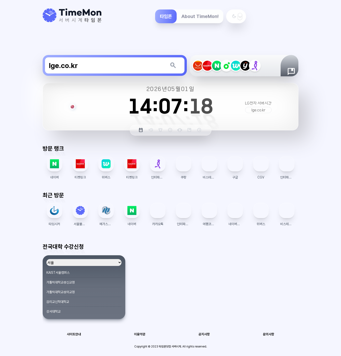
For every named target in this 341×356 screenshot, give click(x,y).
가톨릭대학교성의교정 (60, 292)
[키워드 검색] (172, 65)
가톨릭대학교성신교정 (60, 282)
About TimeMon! (200, 16)
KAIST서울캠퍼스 (58, 272)
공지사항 (204, 334)
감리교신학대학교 (57, 302)
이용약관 (139, 334)
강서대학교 (53, 311)
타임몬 (166, 16)
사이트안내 (74, 334)
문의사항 (268, 334)
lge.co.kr (258, 110)
